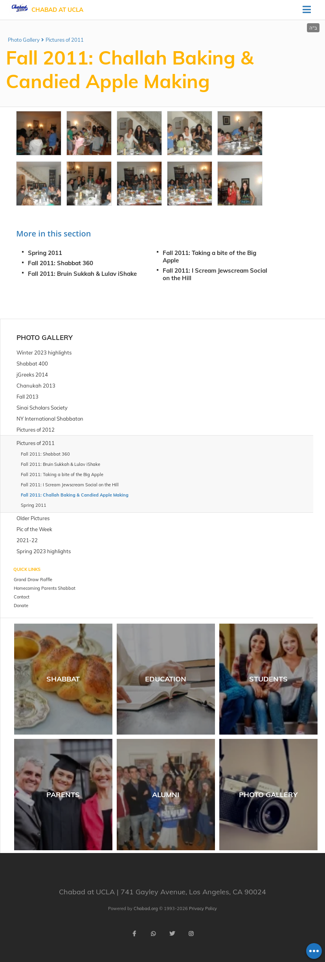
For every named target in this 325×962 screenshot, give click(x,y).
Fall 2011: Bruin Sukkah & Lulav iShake (82, 273)
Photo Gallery (24, 40)
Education (165, 678)
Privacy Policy (203, 908)
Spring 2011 (45, 253)
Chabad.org (146, 908)
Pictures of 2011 (65, 40)
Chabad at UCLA (57, 9)
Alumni (165, 794)
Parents (63, 794)
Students (268, 678)
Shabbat (63, 678)
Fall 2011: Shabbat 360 (60, 263)
